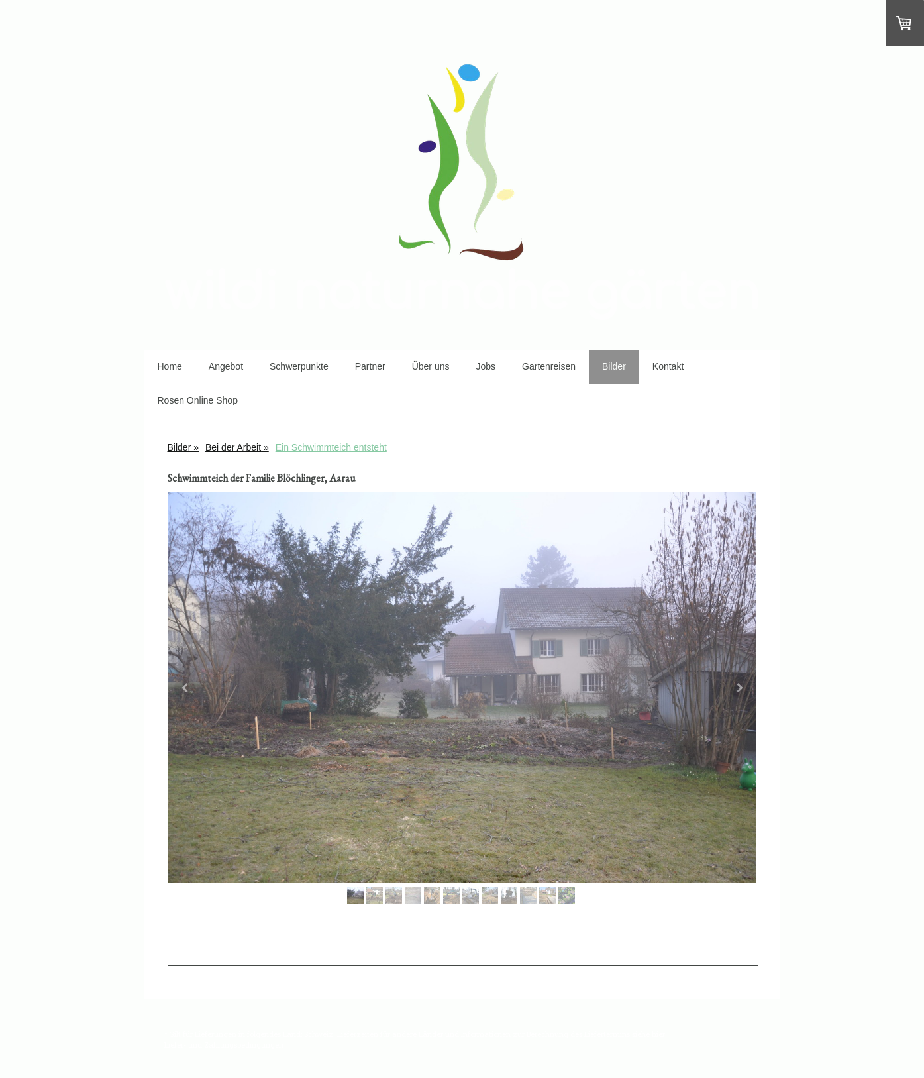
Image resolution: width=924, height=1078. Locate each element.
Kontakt (668, 366)
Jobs (485, 366)
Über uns (431, 366)
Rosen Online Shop (198, 400)
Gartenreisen (549, 366)
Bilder (614, 366)
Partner (370, 366)
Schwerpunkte (299, 366)
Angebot (226, 366)
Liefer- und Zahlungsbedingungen (223, 1045)
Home (170, 366)
